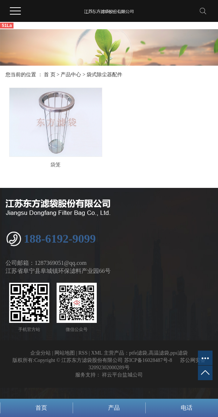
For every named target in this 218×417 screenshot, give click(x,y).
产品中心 (71, 74)
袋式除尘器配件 (104, 74)
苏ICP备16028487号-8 (148, 360)
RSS (83, 353)
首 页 (50, 74)
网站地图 (64, 353)
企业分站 (40, 353)
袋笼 (55, 164)
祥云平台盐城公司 (122, 375)
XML (97, 353)
